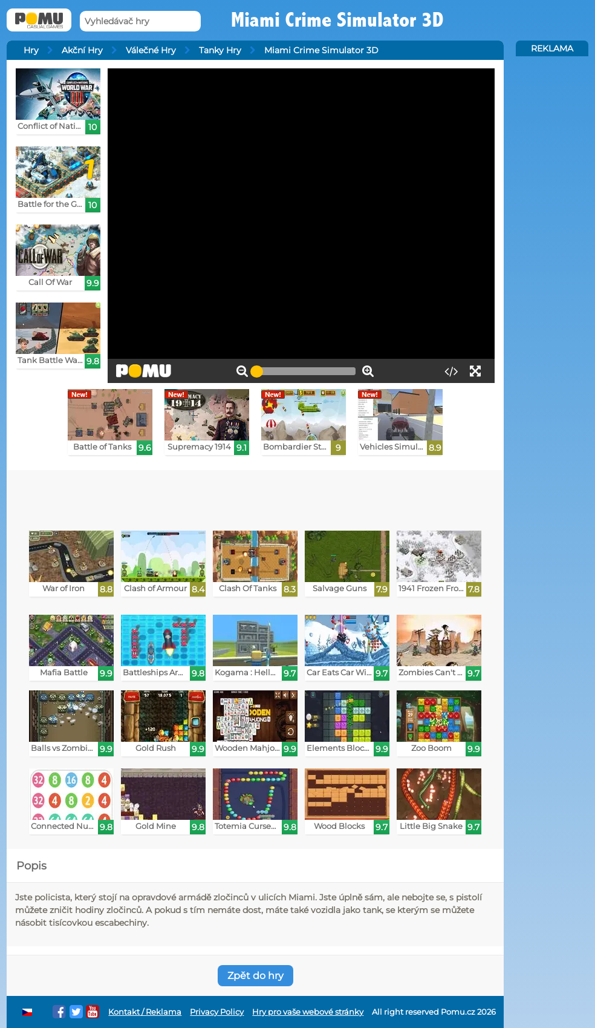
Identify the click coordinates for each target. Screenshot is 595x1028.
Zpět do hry (255, 975)
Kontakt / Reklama (144, 1012)
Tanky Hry (220, 50)
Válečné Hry (151, 50)
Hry (31, 50)
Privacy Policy (217, 1012)
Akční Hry (82, 50)
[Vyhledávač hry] (140, 21)
